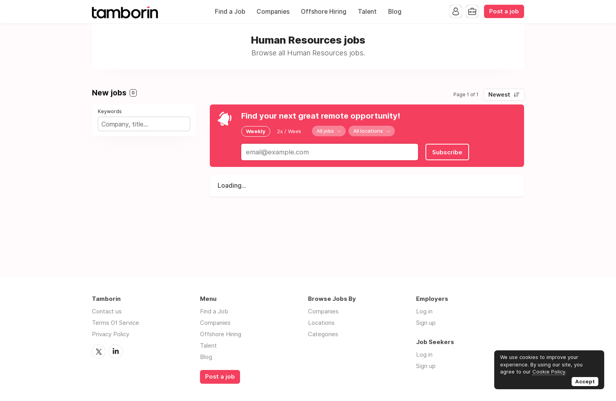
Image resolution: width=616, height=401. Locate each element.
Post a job (504, 11)
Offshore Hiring (323, 11)
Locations (321, 322)
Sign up (426, 322)
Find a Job (230, 11)
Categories (323, 334)
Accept (585, 381)
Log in (424, 311)
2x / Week (289, 131)
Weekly (256, 131)
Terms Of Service (115, 322)
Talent (367, 11)
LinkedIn (115, 351)
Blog (395, 11)
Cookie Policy (548, 371)
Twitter (98, 351)
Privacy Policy (110, 334)
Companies (273, 11)
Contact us (107, 311)
